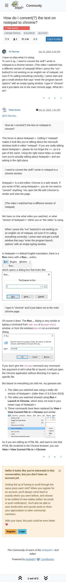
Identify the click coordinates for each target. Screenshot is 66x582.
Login (22, 531)
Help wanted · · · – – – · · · (16, 28)
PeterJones (14, 110)
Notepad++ (48, 550)
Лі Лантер (14, 51)
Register (11, 531)
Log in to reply (54, 39)
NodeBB (30, 559)
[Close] (60, 471)
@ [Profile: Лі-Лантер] (9, 115)
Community (34, 5)
